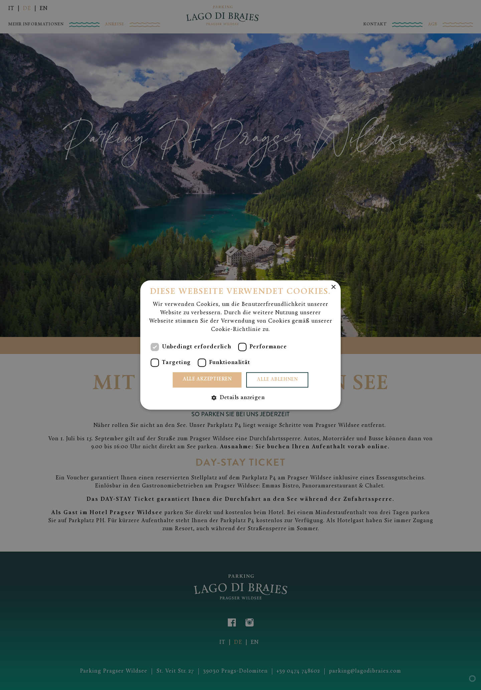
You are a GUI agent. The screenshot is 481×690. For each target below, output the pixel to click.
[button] (240, 397)
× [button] (333, 287)
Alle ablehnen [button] (277, 379)
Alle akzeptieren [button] (207, 379)
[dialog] (240, 345)
